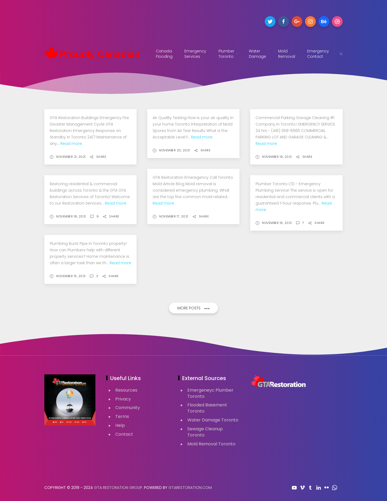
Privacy (123, 399)
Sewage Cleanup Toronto (205, 432)
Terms (122, 416)
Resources (126, 390)
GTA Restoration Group (118, 487)
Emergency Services (196, 53)
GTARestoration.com (190, 487)
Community (127, 408)
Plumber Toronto (228, 53)
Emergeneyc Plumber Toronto (210, 393)
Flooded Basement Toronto (207, 408)
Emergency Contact (318, 53)
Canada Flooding (164, 53)
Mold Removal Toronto (211, 444)
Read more (71, 143)
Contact (124, 434)
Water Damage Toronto (212, 420)
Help (120, 425)
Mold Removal (286, 53)
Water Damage (257, 53)
